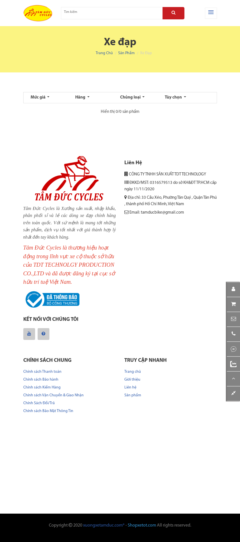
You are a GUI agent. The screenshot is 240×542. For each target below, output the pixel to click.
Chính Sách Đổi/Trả (39, 403)
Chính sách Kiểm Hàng (42, 387)
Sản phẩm (126, 53)
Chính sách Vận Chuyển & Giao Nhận (53, 395)
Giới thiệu (132, 380)
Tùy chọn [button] (174, 97)
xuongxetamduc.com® (104, 525)
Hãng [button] (80, 97)
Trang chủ (104, 53)
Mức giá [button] (38, 97)
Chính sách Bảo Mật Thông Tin (48, 411)
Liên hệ (130, 387)
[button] (233, 319)
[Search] (173, 13)
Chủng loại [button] (130, 97)
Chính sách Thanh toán (42, 372)
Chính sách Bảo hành (40, 380)
